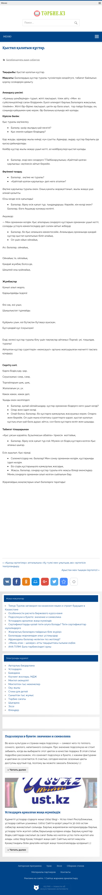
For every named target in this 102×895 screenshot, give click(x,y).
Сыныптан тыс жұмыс (21, 695)
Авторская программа (30, 866)
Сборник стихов (75, 866)
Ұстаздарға (14, 669)
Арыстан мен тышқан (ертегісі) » (80, 570)
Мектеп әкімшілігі (18, 680)
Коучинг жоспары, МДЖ (22, 676)
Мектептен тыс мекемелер (24, 684)
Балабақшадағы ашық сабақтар (23, 59)
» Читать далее (16, 769)
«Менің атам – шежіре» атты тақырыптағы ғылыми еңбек (41, 642)
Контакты (65, 872)
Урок (49, 866)
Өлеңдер (13, 710)
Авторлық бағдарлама (21, 665)
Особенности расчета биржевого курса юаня (35, 613)
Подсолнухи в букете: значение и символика (34, 617)
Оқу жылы (14, 687)
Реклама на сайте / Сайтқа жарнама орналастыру (51, 878)
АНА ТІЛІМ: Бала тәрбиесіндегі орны (29, 646)
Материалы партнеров (44, 872)
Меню (4, 3)
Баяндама (14, 672)
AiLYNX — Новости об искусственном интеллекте (54, 887)
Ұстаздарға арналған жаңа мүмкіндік (30, 620)
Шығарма (14, 702)
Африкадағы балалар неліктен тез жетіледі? (34, 639)
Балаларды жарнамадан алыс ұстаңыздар (33, 635)
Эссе (11, 706)
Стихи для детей (18, 691)
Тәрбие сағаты (17, 699)
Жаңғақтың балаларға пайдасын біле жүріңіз (34, 631)
